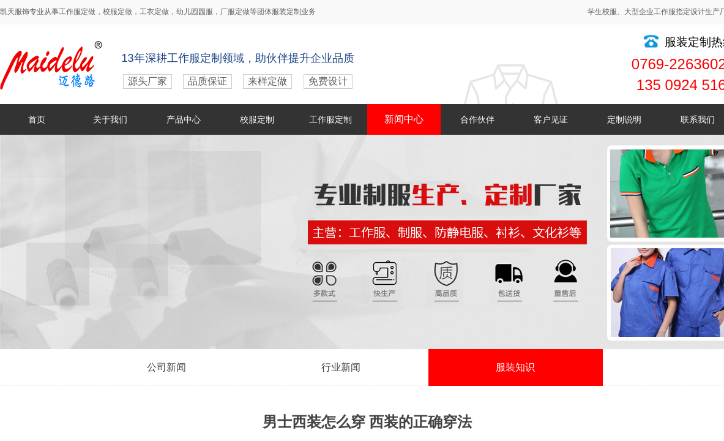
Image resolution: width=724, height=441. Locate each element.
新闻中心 (404, 119)
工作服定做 (77, 11)
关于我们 (110, 119)
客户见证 (551, 119)
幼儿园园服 (194, 11)
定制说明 (624, 119)
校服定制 (257, 119)
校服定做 (117, 11)
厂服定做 (235, 11)
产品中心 (183, 119)
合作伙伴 (477, 119)
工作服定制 (330, 119)
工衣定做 (154, 11)
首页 (36, 119)
